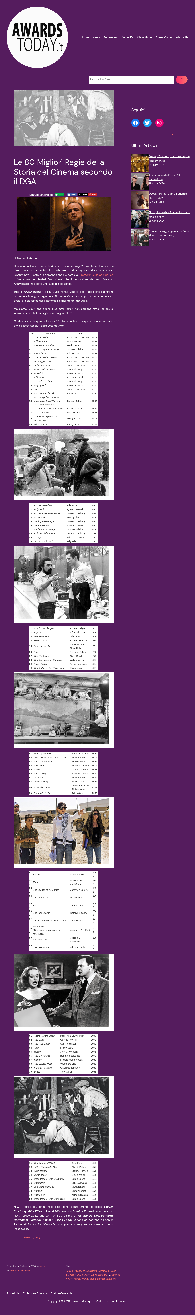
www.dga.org (32, 1237)
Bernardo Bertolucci (97, 1270)
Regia (93, 1278)
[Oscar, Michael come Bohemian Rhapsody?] (140, 200)
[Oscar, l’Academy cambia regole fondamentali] (140, 163)
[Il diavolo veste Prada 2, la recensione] (140, 182)
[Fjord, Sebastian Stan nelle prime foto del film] (140, 219)
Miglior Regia (81, 1278)
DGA (106, 1274)
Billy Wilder (83, 1274)
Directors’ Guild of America (96, 275)
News (42, 1266)
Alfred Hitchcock (75, 1270)
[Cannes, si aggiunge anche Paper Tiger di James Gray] (140, 238)
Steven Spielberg (106, 1278)
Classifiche (97, 1274)
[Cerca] (182, 80)
